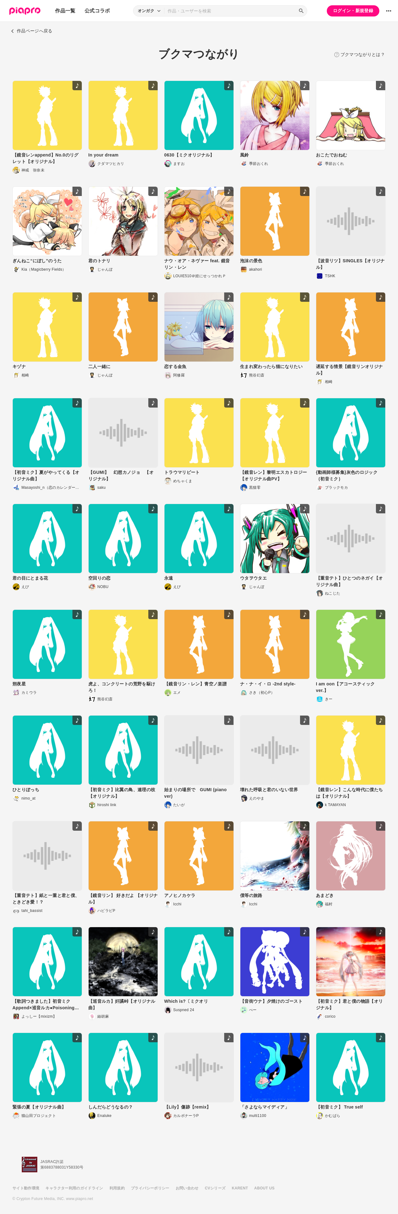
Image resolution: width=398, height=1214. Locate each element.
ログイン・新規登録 (353, 10)
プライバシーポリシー (150, 1188)
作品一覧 (65, 10)
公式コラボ (97, 10)
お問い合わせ (187, 1188)
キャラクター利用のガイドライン (74, 1188)
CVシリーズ (215, 1188)
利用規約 (117, 1188)
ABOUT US (264, 1188)
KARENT (240, 1188)
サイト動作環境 (25, 1188)
